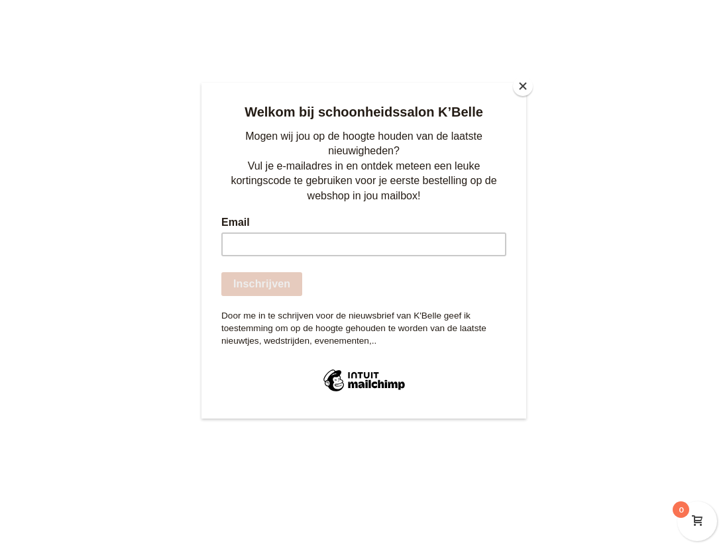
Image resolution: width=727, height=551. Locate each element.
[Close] (523, 86)
